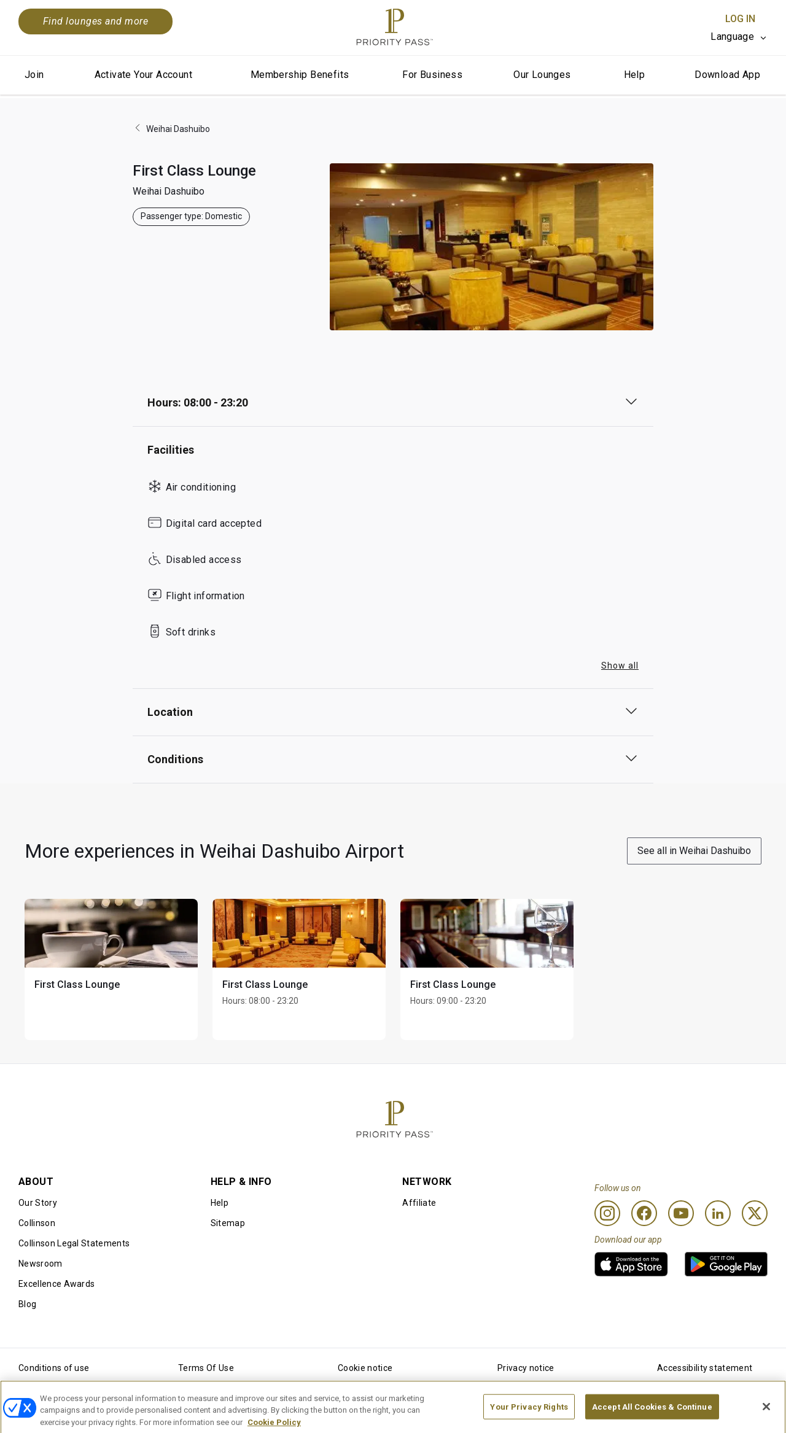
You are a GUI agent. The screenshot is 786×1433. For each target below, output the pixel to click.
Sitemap (228, 1223)
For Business (432, 74)
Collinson (36, 1223)
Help (634, 74)
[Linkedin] (718, 1213)
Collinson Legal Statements (74, 1243)
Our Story (37, 1203)
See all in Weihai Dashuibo (694, 850)
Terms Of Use (206, 1368)
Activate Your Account (143, 74)
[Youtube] (681, 1213)
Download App (727, 74)
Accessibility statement (704, 1368)
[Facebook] (644, 1213)
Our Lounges (541, 74)
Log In (740, 19)
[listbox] (739, 37)
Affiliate (419, 1203)
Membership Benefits (300, 74)
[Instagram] (607, 1213)
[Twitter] (755, 1213)
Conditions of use (53, 1368)
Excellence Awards (56, 1284)
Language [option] (732, 36)
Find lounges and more (95, 21)
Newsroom (40, 1263)
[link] (631, 1264)
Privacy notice (525, 1368)
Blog (27, 1304)
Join (34, 74)
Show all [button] (620, 665)
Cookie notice (365, 1368)
